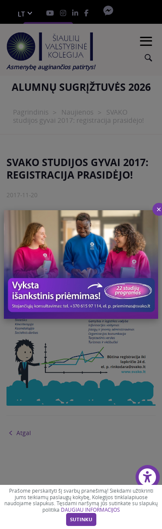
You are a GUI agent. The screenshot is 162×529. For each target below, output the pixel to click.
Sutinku (81, 519)
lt (21, 14)
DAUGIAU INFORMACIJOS (90, 510)
